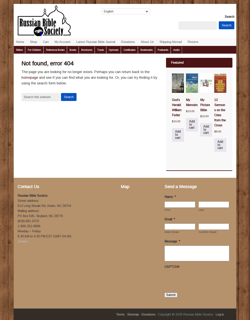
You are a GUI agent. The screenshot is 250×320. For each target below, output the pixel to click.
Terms (120, 314)
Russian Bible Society (53, 21)
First (167, 209)
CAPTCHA (171, 266)
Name (170, 196)
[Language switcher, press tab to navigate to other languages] (126, 11)
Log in (220, 314)
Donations (148, 314)
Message (172, 241)
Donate (23, 241)
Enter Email (172, 232)
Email (169, 219)
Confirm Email (208, 232)
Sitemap (133, 314)
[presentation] (194, 278)
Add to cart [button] (178, 134)
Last (201, 209)
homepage (29, 78)
